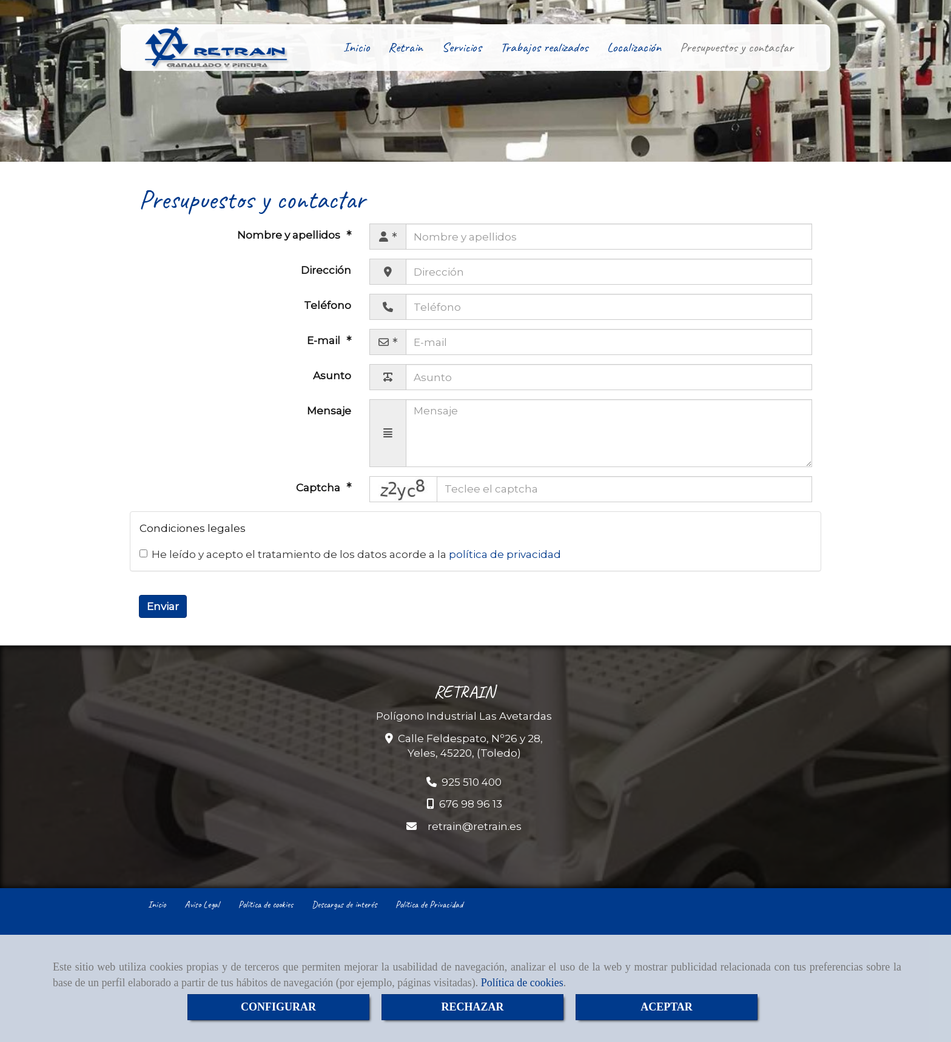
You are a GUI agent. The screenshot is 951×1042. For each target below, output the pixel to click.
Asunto (332, 376)
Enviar (163, 606)
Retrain (405, 47)
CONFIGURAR (278, 1007)
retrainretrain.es (475, 826)
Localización (634, 47)
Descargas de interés (344, 904)
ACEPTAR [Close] (666, 1007)
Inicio (356, 47)
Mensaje (329, 411)
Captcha (319, 488)
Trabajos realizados (544, 47)
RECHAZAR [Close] (472, 1007)
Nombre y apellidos (290, 235)
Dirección (326, 270)
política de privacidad (505, 554)
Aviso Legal (202, 904)
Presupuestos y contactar (736, 47)
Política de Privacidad (429, 904)
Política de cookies (522, 983)
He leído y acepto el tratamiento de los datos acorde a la (350, 554)
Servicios (462, 47)
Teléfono (327, 305)
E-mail (325, 340)
